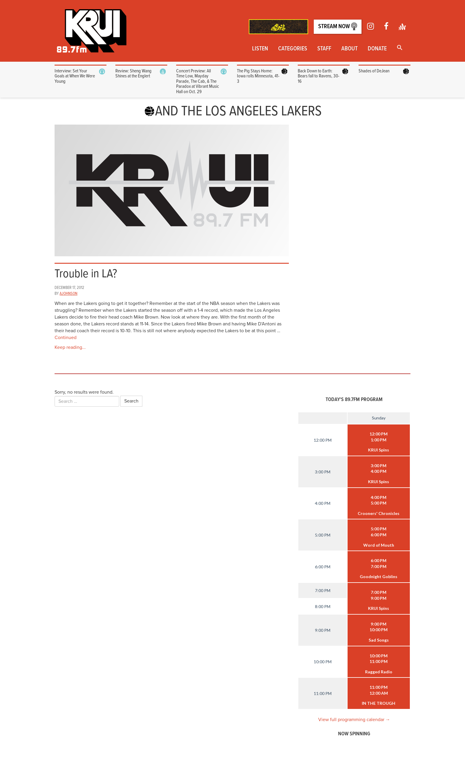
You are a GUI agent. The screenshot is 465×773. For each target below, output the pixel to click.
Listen (260, 49)
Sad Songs (379, 639)
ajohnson (68, 293)
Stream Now (337, 27)
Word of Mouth (378, 545)
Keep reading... (70, 347)
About (349, 49)
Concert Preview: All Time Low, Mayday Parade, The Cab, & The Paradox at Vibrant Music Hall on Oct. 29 (197, 81)
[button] (399, 48)
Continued (66, 338)
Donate (377, 49)
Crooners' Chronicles (378, 513)
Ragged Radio (378, 671)
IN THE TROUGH (378, 703)
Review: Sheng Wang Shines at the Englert (133, 73)
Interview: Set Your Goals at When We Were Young (75, 76)
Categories (292, 49)
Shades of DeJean (374, 71)
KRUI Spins (378, 449)
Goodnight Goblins (378, 576)
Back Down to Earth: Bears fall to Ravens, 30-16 (318, 76)
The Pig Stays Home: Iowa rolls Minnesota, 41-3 (258, 76)
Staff (324, 49)
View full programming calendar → (354, 720)
